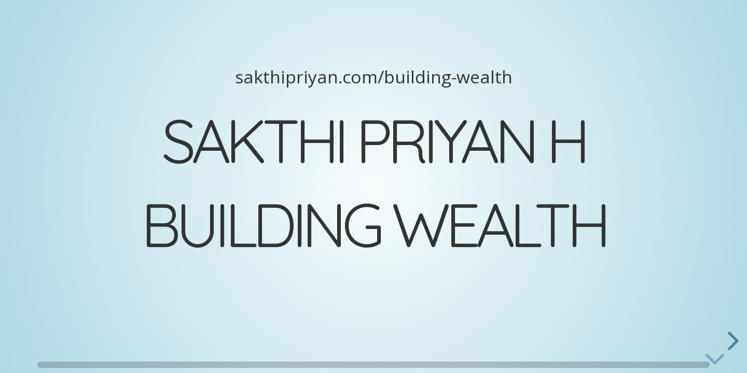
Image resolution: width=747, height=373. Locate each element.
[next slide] (731, 341)
